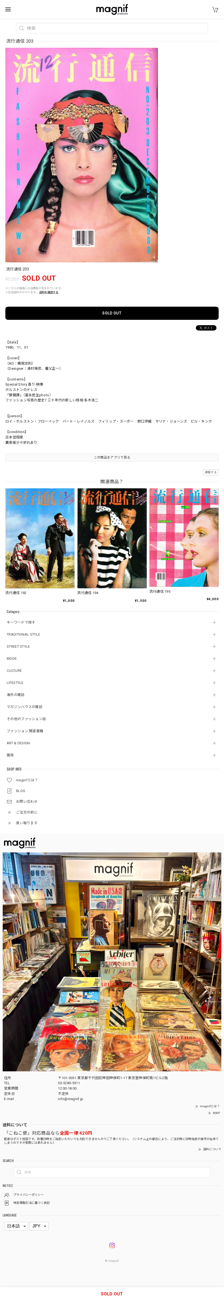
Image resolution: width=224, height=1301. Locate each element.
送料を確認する (48, 292)
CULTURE (14, 671)
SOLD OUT (112, 313)
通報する (211, 472)
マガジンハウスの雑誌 (24, 707)
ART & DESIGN (18, 743)
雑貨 (10, 755)
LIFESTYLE (15, 683)
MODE (12, 659)
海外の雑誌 (16, 695)
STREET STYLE (18, 646)
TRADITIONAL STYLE (23, 634)
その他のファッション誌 (26, 719)
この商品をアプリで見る (112, 457)
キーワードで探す (21, 622)
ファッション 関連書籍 (25, 731)
